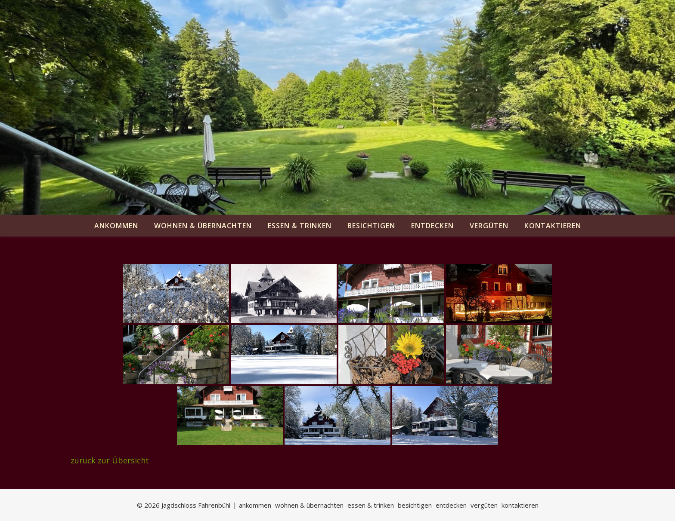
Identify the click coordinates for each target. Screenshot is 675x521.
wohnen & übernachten (203, 225)
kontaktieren (552, 225)
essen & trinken (299, 225)
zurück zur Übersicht (110, 460)
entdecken (432, 225)
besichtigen (371, 225)
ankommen (116, 225)
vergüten (489, 225)
